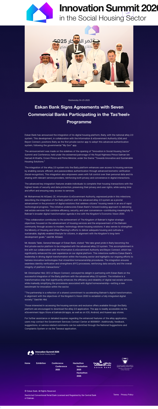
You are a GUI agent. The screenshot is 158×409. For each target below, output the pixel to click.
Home (27, 363)
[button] (79, 407)
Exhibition (41, 363)
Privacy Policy (127, 394)
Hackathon (78, 363)
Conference (57, 363)
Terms (116, 394)
